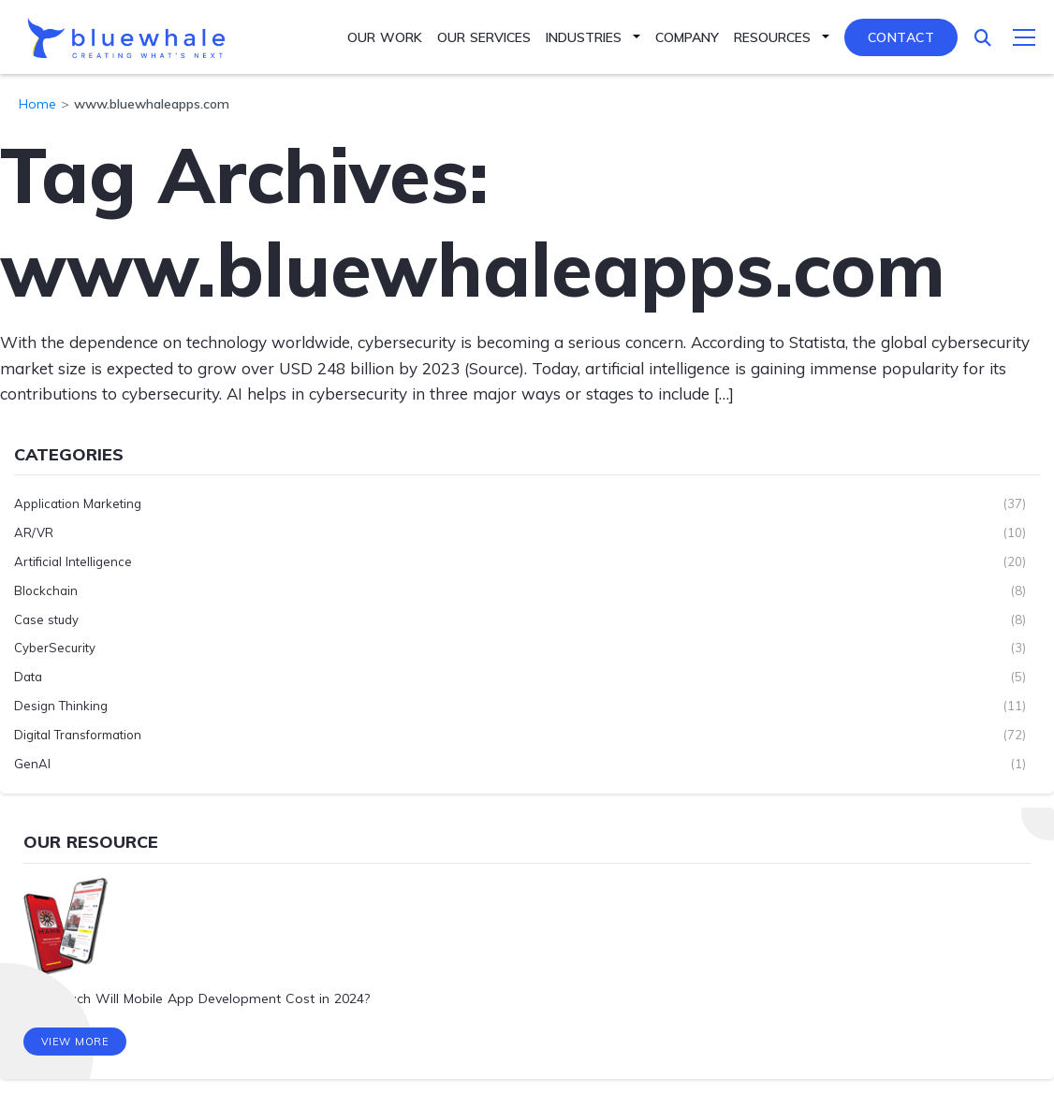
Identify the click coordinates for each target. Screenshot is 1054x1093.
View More (75, 1041)
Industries (584, 37)
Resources (772, 37)
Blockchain (46, 590)
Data (28, 676)
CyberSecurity (54, 647)
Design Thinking (61, 705)
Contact (901, 37)
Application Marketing (77, 503)
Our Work (384, 37)
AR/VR (33, 532)
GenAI (32, 763)
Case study (46, 619)
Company (687, 37)
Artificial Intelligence (73, 561)
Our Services (484, 37)
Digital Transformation (77, 734)
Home (37, 103)
